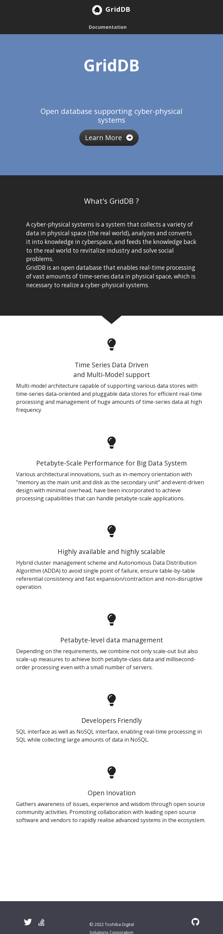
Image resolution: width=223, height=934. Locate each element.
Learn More (109, 137)
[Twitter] (28, 921)
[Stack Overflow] (42, 921)
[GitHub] (195, 921)
